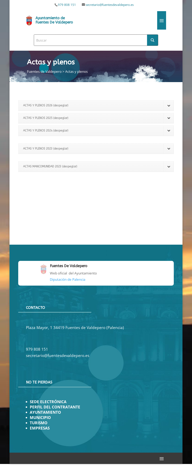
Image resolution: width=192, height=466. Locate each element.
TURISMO (38, 422)
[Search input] (90, 40)
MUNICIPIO (40, 417)
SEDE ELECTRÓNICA (48, 401)
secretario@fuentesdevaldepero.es (110, 5)
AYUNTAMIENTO (45, 412)
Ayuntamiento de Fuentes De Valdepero (54, 20)
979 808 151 (67, 5)
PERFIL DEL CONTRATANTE (55, 406)
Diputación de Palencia (67, 279)
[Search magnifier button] (152, 40)
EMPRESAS (40, 428)
